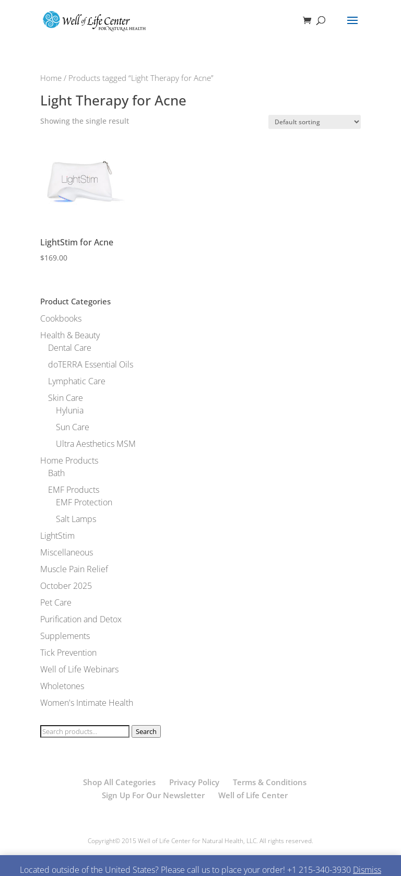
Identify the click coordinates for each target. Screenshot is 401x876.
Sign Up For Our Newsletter (153, 795)
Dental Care (69, 347)
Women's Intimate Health (86, 702)
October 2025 (66, 585)
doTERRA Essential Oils (90, 364)
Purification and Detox (81, 619)
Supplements (65, 636)
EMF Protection (84, 502)
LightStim (57, 535)
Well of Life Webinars (79, 669)
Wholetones (62, 686)
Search (146, 731)
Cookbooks (60, 318)
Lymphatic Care (76, 381)
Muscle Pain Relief (74, 569)
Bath (56, 473)
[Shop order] (314, 122)
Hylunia (70, 410)
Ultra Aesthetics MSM (96, 443)
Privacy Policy (194, 782)
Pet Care (56, 602)
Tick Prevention (68, 652)
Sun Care (72, 427)
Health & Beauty (70, 335)
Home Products (69, 460)
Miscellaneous (66, 552)
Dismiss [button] (367, 869)
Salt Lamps (76, 519)
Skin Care (65, 398)
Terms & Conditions (269, 782)
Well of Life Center (253, 795)
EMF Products (73, 489)
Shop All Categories (119, 782)
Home (51, 78)
